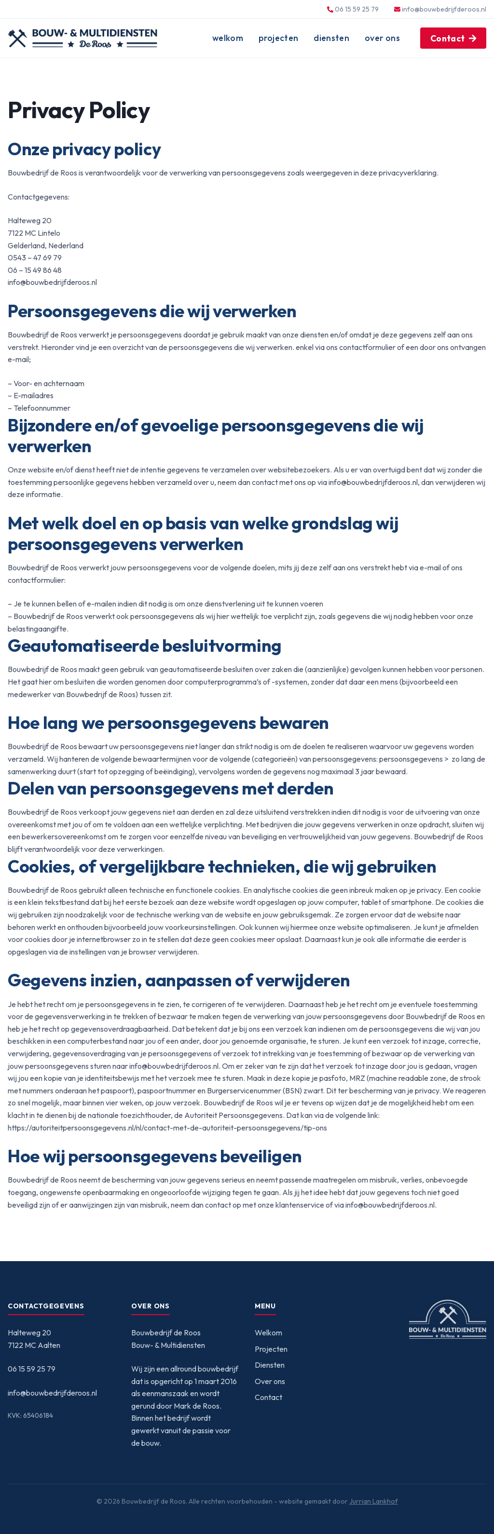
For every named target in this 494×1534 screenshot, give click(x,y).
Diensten (331, 37)
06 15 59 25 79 (32, 1368)
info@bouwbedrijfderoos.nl (444, 9)
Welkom (227, 37)
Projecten (278, 37)
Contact (447, 38)
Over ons (382, 37)
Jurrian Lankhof (373, 1501)
